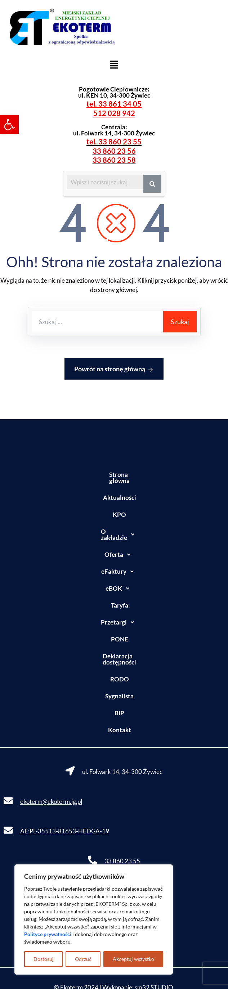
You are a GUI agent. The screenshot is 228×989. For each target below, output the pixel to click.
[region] (93, 919)
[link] (9, 124)
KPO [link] (114, 508)
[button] (114, 64)
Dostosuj (43, 959)
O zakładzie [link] (114, 525)
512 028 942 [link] (114, 113)
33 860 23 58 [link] (114, 160)
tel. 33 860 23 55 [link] (114, 141)
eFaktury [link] (114, 559)
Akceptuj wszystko (133, 959)
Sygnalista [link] (114, 677)
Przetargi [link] (114, 610)
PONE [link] (114, 627)
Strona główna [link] (114, 474)
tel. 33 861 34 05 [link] (114, 103)
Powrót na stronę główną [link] (114, 369)
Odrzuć (83, 959)
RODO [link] (114, 660)
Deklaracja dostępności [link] (114, 644)
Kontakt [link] (114, 711)
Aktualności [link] (114, 491)
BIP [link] (114, 694)
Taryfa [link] (114, 593)
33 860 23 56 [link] (114, 151)
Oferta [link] (114, 542)
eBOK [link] (114, 576)
